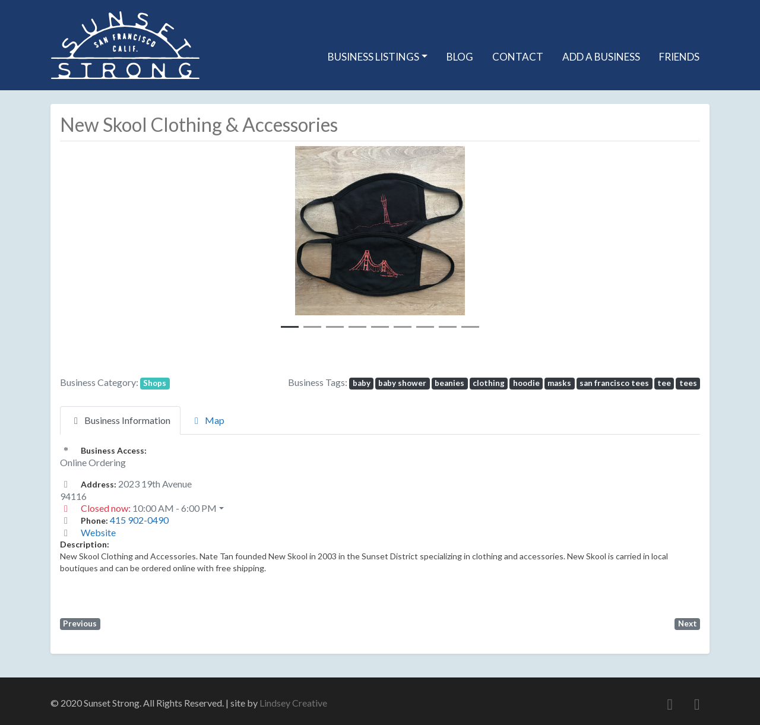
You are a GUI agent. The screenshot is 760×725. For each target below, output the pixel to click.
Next (687, 623)
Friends (679, 56)
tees (688, 383)
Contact (517, 56)
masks (559, 383)
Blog (459, 56)
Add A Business (601, 56)
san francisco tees (614, 383)
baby (361, 383)
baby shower (402, 383)
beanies (449, 383)
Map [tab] (207, 420)
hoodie (526, 383)
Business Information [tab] (120, 420)
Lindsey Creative (293, 702)
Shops (154, 383)
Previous (80, 623)
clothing (489, 383)
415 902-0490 (139, 519)
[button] (252, 241)
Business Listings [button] (373, 56)
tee (664, 383)
